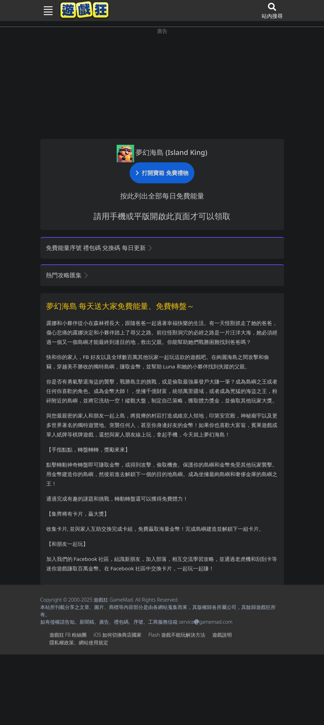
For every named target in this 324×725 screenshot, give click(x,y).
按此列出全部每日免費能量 (162, 196)
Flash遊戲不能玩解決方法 (177, 634)
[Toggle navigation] (45, 10)
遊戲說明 (222, 634)
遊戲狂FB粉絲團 (68, 634)
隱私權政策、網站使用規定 (78, 642)
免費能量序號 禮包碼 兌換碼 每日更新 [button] (99, 248)
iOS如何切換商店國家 (118, 634)
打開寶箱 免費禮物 (162, 173)
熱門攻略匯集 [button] (67, 275)
